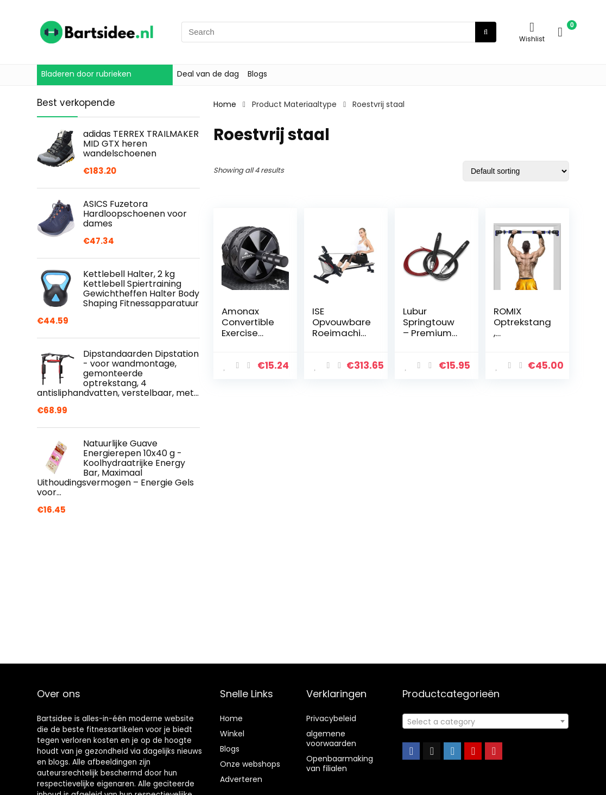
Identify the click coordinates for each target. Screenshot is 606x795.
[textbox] (485, 721)
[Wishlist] (531, 27)
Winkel (232, 733)
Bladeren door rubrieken (86, 73)
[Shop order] (516, 171)
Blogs (257, 73)
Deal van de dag (208, 73)
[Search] (485, 32)
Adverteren (241, 779)
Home (224, 104)
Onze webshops (250, 764)
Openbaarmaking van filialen (339, 763)
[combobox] (485, 721)
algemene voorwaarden (331, 738)
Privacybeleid (331, 718)
